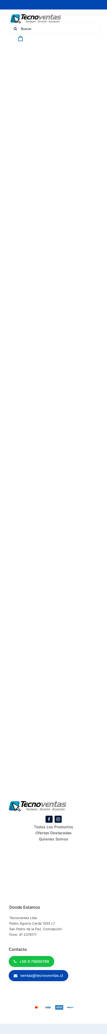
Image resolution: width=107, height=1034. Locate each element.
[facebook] (49, 819)
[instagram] (58, 819)
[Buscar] (55, 29)
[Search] (15, 29)
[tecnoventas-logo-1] (35, 16)
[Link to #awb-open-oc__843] (30, 38)
